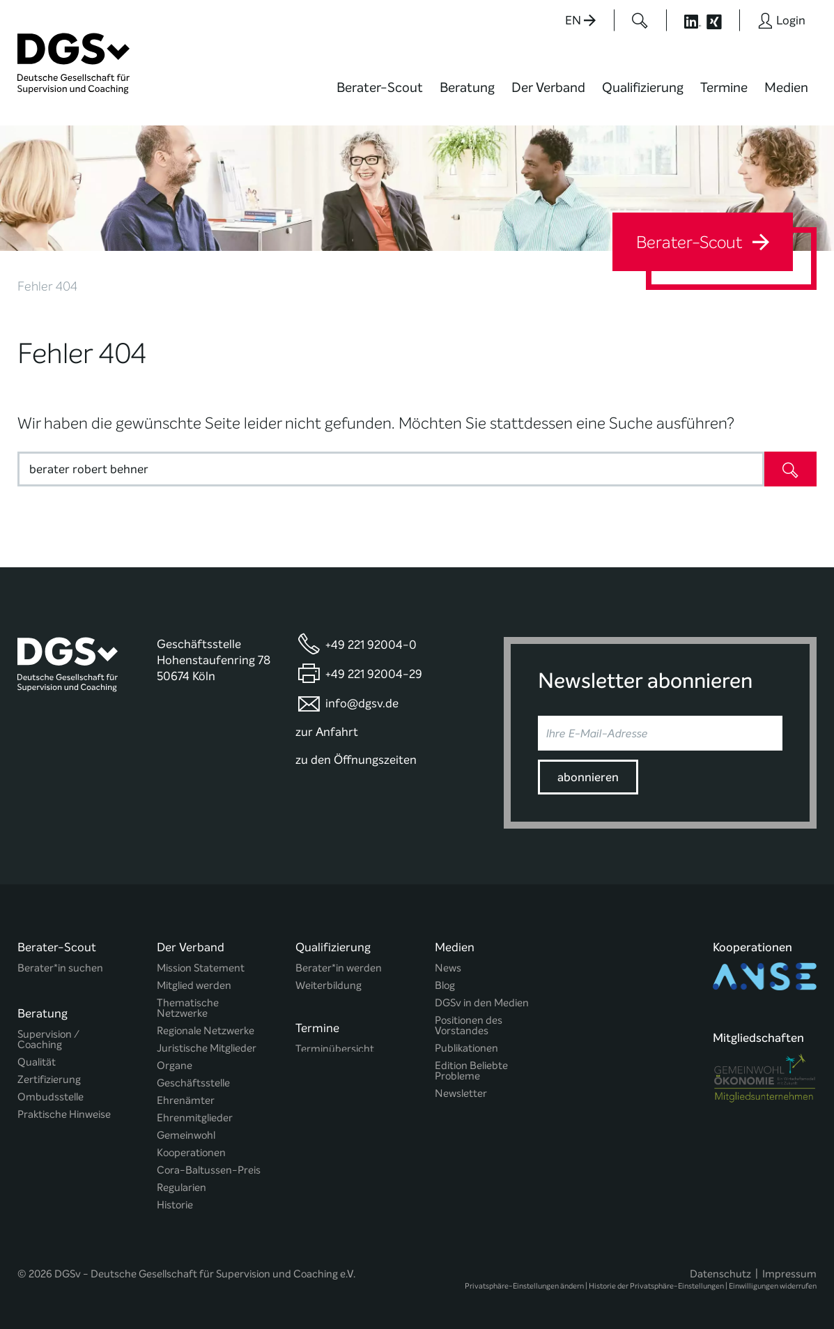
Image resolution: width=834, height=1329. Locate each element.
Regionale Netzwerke (205, 1031)
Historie (175, 1205)
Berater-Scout (380, 87)
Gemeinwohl (186, 1135)
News (448, 968)
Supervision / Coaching (48, 1034)
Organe (174, 1066)
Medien (786, 87)
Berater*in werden (338, 968)
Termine (724, 87)
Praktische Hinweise (64, 1110)
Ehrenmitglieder (195, 1118)
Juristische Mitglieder (206, 1048)
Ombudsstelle (50, 1092)
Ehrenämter (186, 1101)
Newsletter (461, 1094)
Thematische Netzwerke (188, 1008)
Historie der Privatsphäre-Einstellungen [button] (656, 1281)
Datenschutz (720, 1269)
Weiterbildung (328, 986)
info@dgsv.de (362, 704)
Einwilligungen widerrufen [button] (773, 1281)
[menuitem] (379, 96)
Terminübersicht (334, 1047)
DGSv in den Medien (482, 1003)
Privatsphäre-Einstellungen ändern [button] (524, 1281)
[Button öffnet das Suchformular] (640, 20)
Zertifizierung (49, 1075)
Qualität (36, 1057)
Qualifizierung (643, 87)
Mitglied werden (194, 986)
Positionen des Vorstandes (468, 1025)
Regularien (181, 1188)
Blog (445, 986)
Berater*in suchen (60, 968)
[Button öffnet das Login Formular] (781, 20)
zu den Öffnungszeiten (356, 760)
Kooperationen (191, 1153)
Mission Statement (201, 968)
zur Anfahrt (326, 732)
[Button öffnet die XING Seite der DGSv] (721, 20)
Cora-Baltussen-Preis (209, 1170)
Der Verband (548, 87)
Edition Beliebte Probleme (471, 1071)
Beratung (467, 87)
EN (580, 21)
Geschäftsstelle (193, 1083)
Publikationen (466, 1048)
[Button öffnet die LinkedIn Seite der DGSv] (685, 20)
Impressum (789, 1269)
